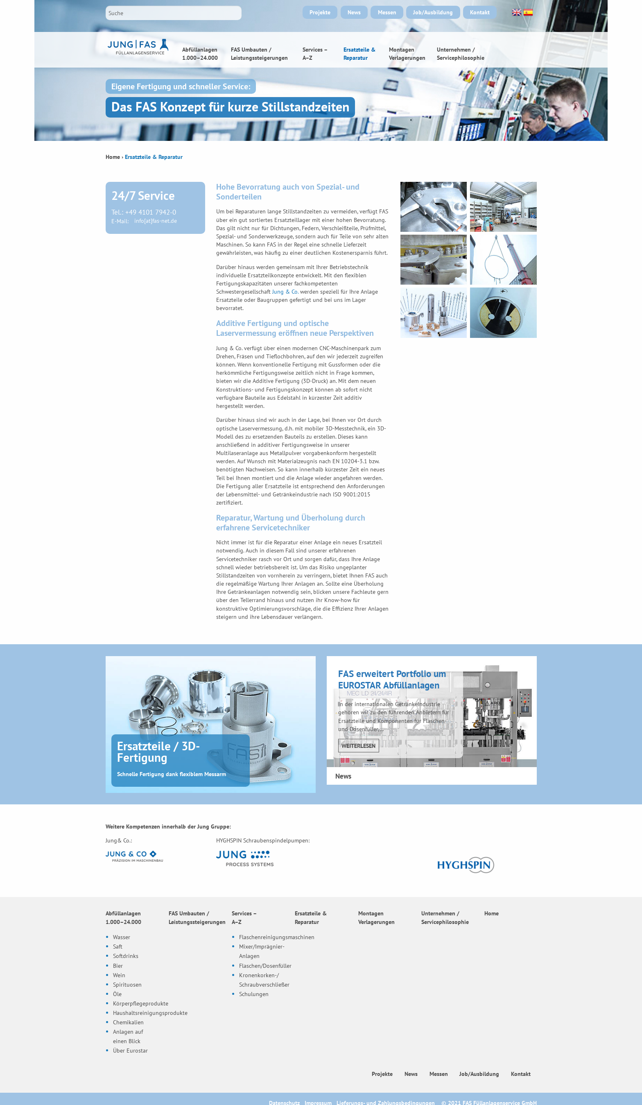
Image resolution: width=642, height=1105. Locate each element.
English (516, 12)
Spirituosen (127, 984)
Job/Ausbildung (433, 12)
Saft (117, 946)
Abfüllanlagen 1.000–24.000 (200, 53)
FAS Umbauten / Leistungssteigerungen (259, 53)
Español (527, 12)
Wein (119, 974)
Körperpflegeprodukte (140, 1003)
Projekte (320, 12)
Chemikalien (128, 1022)
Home (515, 49)
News (354, 12)
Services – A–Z (315, 53)
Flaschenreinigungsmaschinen (276, 937)
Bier (118, 965)
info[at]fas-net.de (155, 221)
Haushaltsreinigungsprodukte (150, 1012)
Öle (117, 993)
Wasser (121, 937)
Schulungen (254, 993)
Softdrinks (125, 956)
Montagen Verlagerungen (407, 53)
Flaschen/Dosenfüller (265, 965)
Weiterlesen (358, 745)
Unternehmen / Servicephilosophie (460, 53)
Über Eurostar (130, 1050)
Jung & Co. (285, 291)
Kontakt (480, 12)
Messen (387, 12)
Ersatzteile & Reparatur (359, 53)
